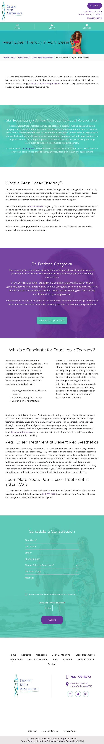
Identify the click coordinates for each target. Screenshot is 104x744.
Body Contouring (61, 654)
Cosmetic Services (38, 659)
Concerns (41, 654)
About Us (26, 654)
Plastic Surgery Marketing (33, 741)
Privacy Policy (69, 731)
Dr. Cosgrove (28, 148)
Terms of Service (50, 731)
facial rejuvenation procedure (45, 83)
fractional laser (35, 206)
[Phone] (52, 559)
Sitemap (32, 731)
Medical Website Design (61, 741)
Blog (55, 659)
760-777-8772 (49, 494)
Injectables (16, 659)
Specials (67, 659)
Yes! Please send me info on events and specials (52, 594)
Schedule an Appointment (52, 320)
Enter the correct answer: (52, 602)
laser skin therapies (21, 432)
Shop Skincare (86, 659)
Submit (52, 620)
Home (6, 57)
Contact (52, 664)
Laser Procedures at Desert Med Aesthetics (32, 57)
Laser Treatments (85, 654)
